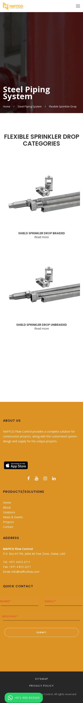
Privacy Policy (41, 686)
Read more (41, 237)
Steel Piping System (30, 106)
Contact (8, 527)
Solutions (9, 512)
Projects (8, 522)
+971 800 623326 (24, 697)
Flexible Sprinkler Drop (63, 106)
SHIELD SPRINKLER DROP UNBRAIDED (41, 325)
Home (6, 106)
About (7, 507)
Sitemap (41, 679)
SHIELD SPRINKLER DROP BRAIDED (41, 233)
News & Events (13, 517)
